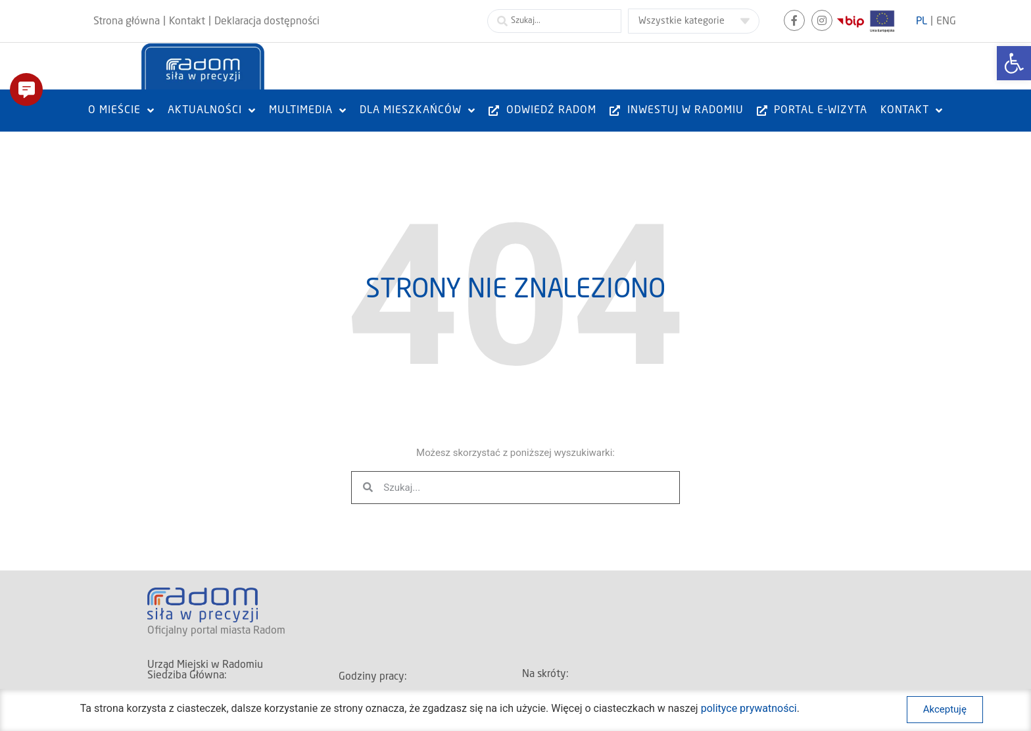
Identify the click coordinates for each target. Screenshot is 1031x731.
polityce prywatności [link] (749, 716)
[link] (1014, 63)
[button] (26, 89)
